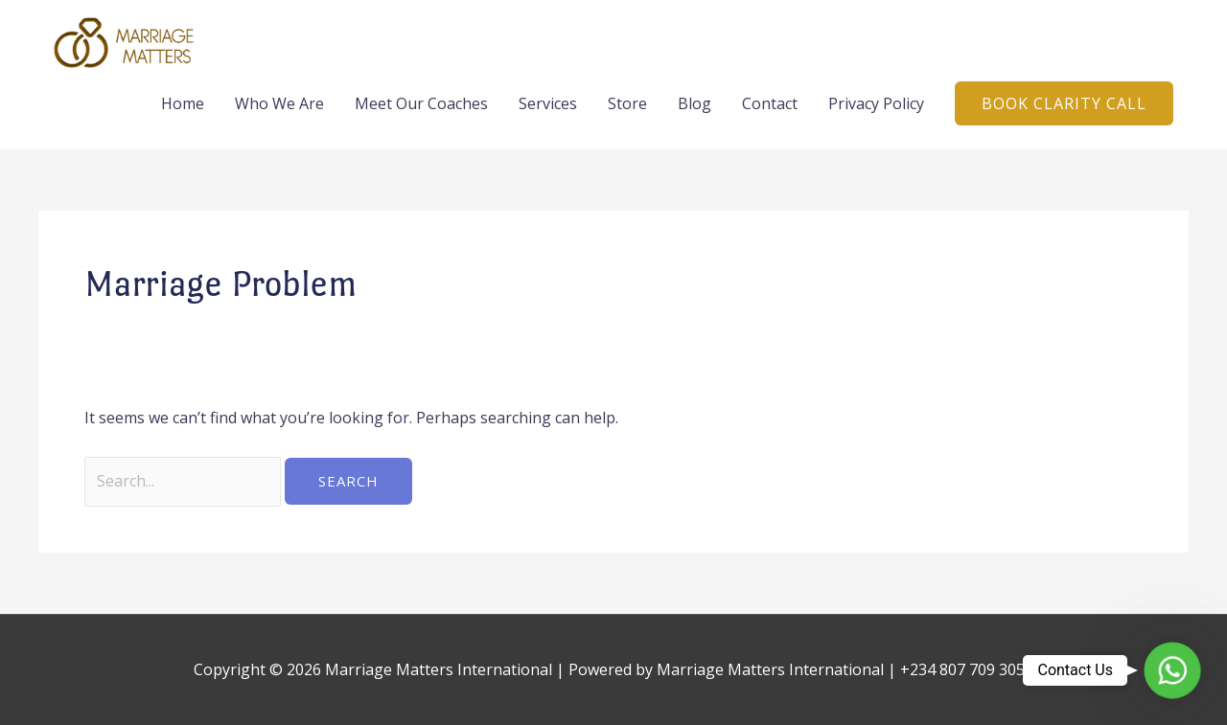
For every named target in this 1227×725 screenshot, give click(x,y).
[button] (1064, 103)
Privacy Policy (876, 103)
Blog (694, 103)
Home (182, 103)
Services (548, 103)
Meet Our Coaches (421, 103)
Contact (770, 103)
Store (627, 103)
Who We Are (279, 103)
